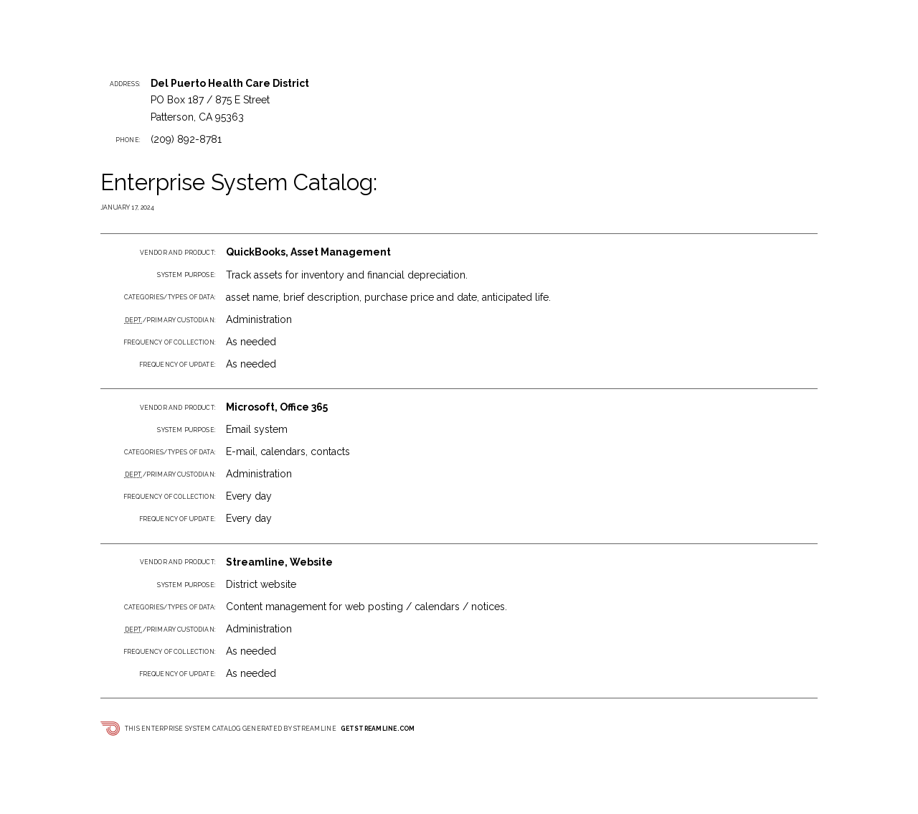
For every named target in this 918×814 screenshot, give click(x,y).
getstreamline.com (378, 728)
